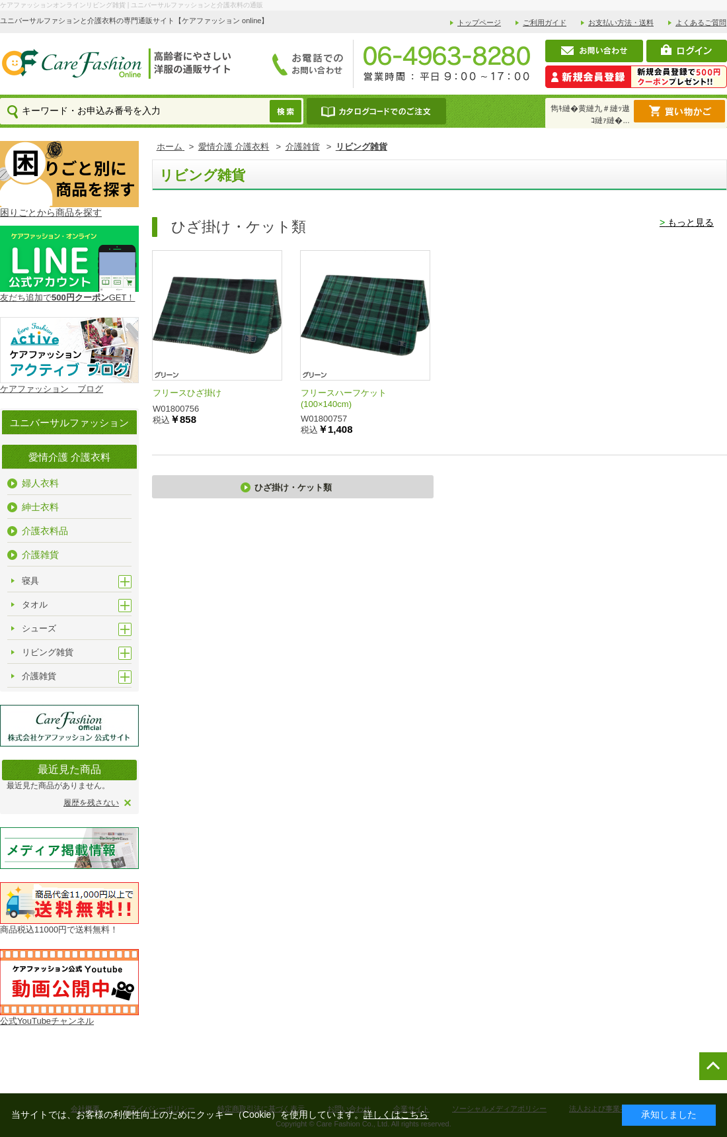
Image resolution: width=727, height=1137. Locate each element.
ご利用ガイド (544, 22)
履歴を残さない (91, 802)
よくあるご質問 (700, 22)
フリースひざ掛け (187, 393)
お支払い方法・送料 (621, 22)
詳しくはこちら (396, 1114)
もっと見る (687, 222)
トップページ (479, 22)
